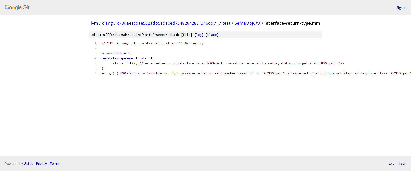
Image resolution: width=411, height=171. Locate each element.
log (199, 35)
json (402, 163)
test (226, 23)
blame (212, 35)
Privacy (41, 163)
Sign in (401, 7)
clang (107, 23)
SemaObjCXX (247, 23)
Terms (55, 163)
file (186, 35)
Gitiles (28, 163)
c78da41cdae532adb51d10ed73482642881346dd (165, 23)
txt (391, 163)
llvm (93, 23)
